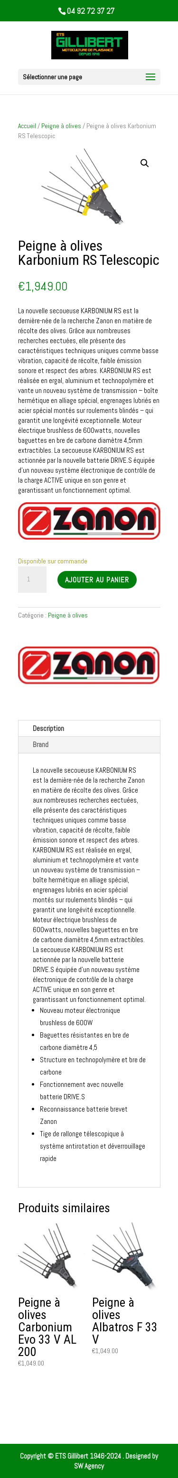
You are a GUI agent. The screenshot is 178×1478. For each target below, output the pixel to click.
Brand (40, 744)
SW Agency (89, 1465)
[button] (144, 163)
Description (48, 728)
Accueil (27, 126)
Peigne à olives (61, 126)
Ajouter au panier (97, 580)
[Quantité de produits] (32, 579)
